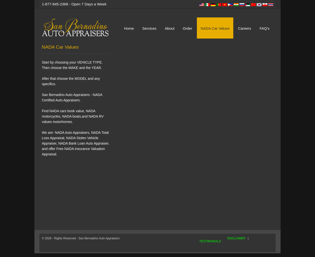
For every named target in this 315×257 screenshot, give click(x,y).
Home (129, 28)
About (169, 28)
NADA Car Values (215, 28)
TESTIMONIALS (210, 241)
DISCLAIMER (236, 238)
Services (149, 28)
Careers (244, 28)
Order (187, 28)
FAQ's (264, 28)
